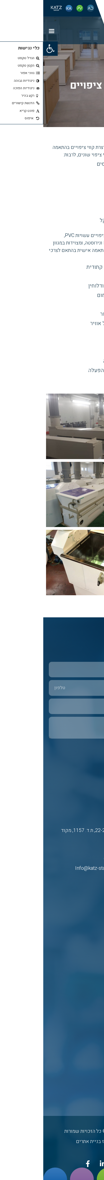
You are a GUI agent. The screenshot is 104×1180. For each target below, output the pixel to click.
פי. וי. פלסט (88, 968)
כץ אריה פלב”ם (85, 956)
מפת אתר (90, 1068)
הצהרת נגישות (86, 1091)
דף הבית (91, 932)
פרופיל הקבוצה (85, 1056)
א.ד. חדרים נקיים (84, 980)
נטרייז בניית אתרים (52, 1141)
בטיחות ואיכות (86, 1044)
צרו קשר (91, 1079)
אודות (93, 944)
